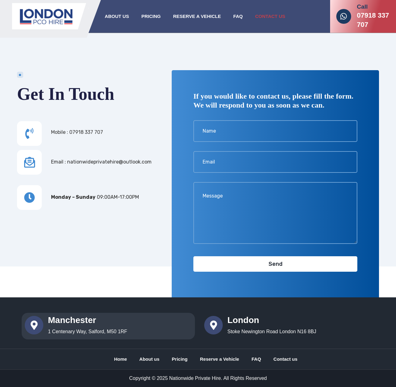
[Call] (343, 16)
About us (149, 359)
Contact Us (270, 16)
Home (120, 359)
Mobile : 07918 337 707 (77, 132)
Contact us (285, 359)
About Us (117, 16)
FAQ (238, 16)
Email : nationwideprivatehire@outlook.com (101, 162)
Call (362, 6)
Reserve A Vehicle (197, 16)
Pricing (151, 16)
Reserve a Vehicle (219, 359)
